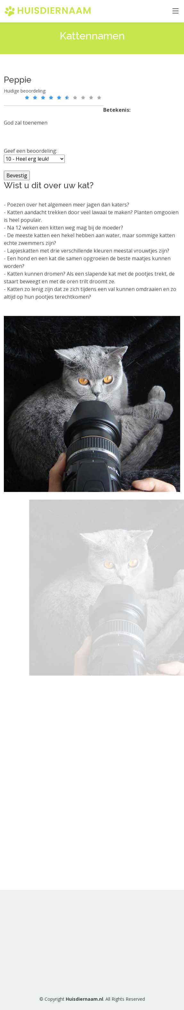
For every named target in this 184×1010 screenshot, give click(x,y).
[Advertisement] (82, 782)
